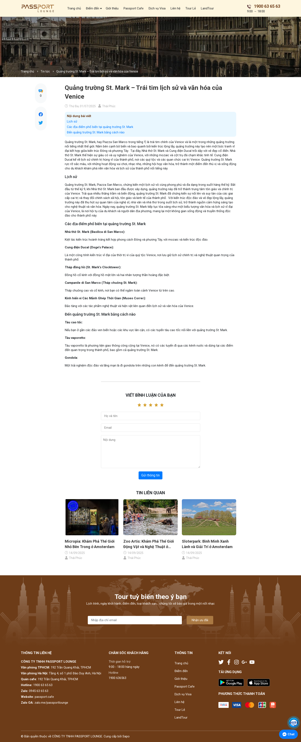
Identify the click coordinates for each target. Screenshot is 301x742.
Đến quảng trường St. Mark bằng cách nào (96, 132)
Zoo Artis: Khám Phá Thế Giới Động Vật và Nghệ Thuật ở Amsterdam (148, 544)
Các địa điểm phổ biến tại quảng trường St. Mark (100, 127)
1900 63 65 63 (42, 685)
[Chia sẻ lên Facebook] (41, 114)
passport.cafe (44, 697)
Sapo (126, 736)
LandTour (207, 8)
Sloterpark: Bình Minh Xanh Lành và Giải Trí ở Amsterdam (207, 544)
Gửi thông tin (150, 475)
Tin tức (45, 71)
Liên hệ (175, 8)
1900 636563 (117, 678)
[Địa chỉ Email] (135, 620)
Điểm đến (92, 8)
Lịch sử (72, 121)
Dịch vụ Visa (157, 8)
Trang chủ (74, 8)
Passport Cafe (134, 8)
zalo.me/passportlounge (51, 703)
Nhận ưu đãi (200, 620)
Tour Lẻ (190, 8)
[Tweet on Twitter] (41, 122)
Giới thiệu (112, 8)
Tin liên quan (150, 492)
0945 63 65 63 (38, 691)
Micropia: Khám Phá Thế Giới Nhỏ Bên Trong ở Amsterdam (90, 544)
